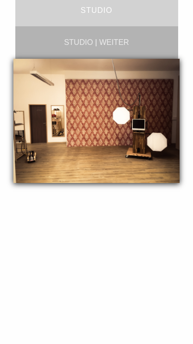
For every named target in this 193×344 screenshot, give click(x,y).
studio (78, 42)
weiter (114, 42)
